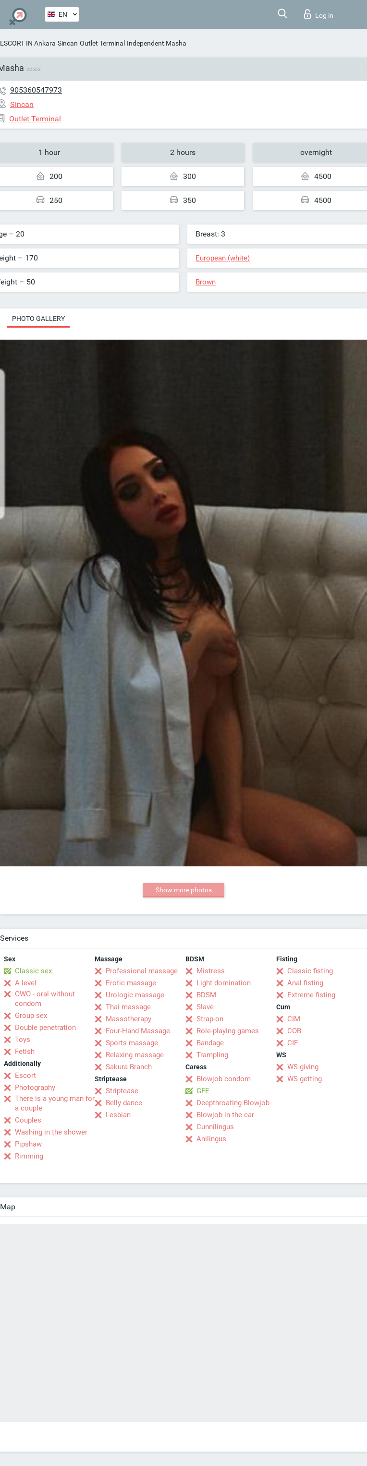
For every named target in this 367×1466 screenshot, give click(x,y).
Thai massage (128, 1007)
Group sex (31, 1015)
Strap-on (209, 1019)
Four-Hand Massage (138, 1031)
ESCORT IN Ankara (28, 43)
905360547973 (36, 90)
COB (294, 1031)
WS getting (304, 1079)
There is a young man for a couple (55, 1103)
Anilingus (211, 1139)
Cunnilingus (215, 1127)
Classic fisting (310, 971)
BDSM (206, 995)
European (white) (223, 258)
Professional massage (142, 971)
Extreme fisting (311, 995)
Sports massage (132, 1043)
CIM (293, 1019)
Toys (22, 1039)
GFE (202, 1091)
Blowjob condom (223, 1079)
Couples (28, 1120)
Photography (35, 1087)
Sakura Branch (129, 1067)
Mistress (210, 971)
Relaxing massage (135, 1055)
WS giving (302, 1067)
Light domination (223, 983)
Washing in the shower (51, 1132)
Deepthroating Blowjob (232, 1103)
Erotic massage (131, 983)
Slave (205, 1007)
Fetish (25, 1051)
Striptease (122, 1091)
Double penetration (45, 1027)
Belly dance (124, 1103)
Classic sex (33, 971)
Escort (25, 1075)
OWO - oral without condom (45, 999)
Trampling (212, 1055)
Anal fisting (305, 983)
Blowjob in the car (225, 1115)
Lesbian (118, 1115)
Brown (206, 282)
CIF (292, 1043)
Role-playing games (227, 1031)
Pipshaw (28, 1144)
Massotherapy (128, 1019)
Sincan (68, 43)
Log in (318, 14)
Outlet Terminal (102, 43)
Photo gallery (38, 318)
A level (26, 983)
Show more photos (184, 890)
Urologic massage (135, 995)
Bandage (210, 1043)
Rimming (29, 1156)
